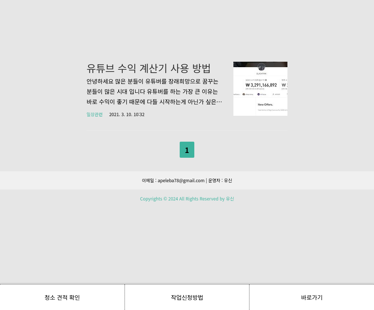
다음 (206, 250)
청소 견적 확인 (62, 297)
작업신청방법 (187, 297)
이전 (168, 250)
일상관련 (95, 216)
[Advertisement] (187, 69)
